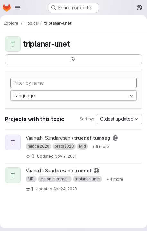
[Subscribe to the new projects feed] (73, 59)
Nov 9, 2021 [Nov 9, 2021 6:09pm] (65, 156)
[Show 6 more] (100, 146)
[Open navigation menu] (18, 8)
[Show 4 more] (114, 179)
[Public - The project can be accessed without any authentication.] (115, 138)
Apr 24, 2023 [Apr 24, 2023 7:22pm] (65, 188)
